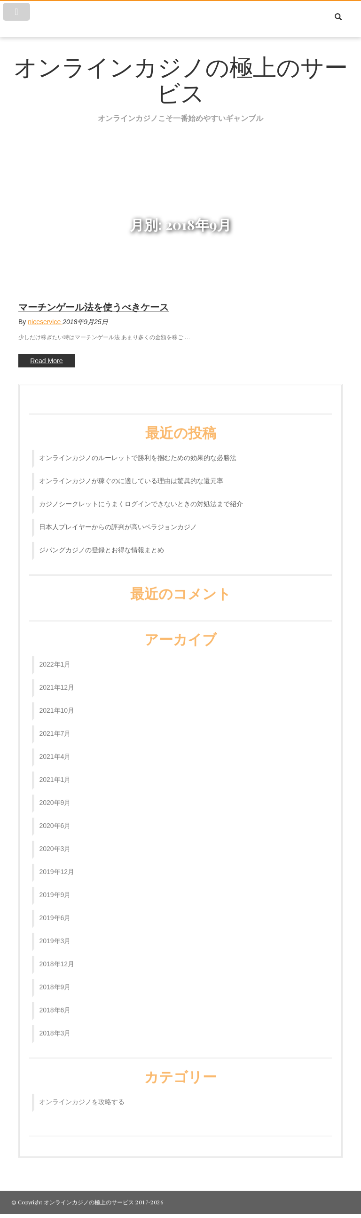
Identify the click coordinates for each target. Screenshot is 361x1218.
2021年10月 (56, 705)
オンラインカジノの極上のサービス (181, 80)
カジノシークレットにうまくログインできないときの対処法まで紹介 (141, 498)
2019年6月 (55, 912)
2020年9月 (55, 797)
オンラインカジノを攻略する (82, 1096)
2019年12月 (56, 866)
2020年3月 (55, 843)
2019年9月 (55, 889)
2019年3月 (55, 935)
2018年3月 (55, 1027)
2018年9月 (55, 981)
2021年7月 (55, 728)
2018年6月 (55, 1004)
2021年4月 (55, 751)
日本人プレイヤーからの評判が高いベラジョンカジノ (118, 521)
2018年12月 (56, 958)
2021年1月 (55, 774)
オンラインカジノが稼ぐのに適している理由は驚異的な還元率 (131, 475)
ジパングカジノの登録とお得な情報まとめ (101, 544)
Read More (40, 361)
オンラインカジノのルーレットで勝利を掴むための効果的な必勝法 (137, 452)
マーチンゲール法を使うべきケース (93, 307)
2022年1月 (55, 658)
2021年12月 (56, 681)
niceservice (45, 322)
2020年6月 (55, 820)
